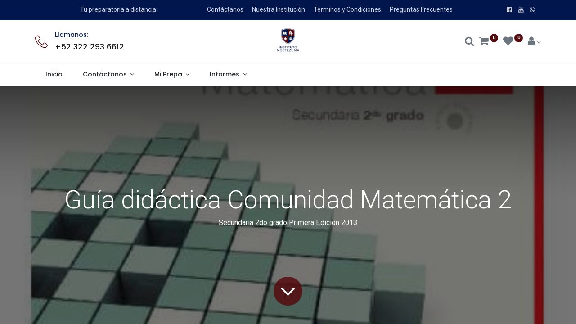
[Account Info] (534, 42)
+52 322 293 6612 (89, 46)
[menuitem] (53, 74)
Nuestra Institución (278, 9)
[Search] (469, 42)
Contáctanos (225, 9)
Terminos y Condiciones (347, 9)
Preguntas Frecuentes (421, 9)
